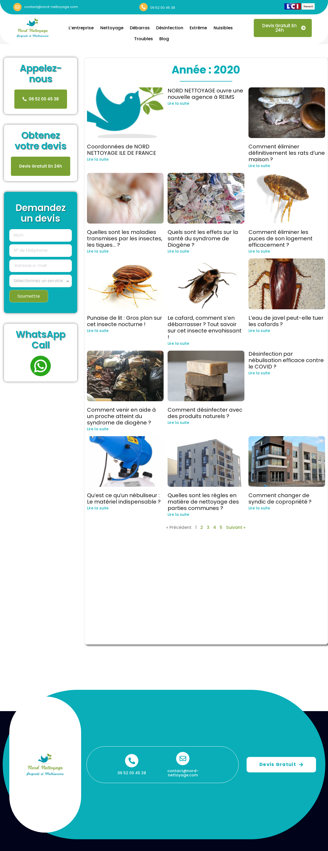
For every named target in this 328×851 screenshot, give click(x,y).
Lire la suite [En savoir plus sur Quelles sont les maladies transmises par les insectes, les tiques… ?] (98, 251)
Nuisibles (221, 28)
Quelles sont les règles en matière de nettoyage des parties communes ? (203, 502)
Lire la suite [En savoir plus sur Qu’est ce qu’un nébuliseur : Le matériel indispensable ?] (98, 508)
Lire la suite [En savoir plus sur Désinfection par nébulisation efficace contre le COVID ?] (259, 373)
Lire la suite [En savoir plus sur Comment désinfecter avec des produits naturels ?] (178, 422)
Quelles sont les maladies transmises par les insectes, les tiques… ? (124, 238)
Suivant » (236, 527)
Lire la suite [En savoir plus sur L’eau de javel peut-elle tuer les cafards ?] (259, 330)
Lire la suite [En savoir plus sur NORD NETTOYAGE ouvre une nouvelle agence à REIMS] (178, 103)
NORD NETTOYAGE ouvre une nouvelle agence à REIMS (205, 94)
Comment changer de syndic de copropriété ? (280, 498)
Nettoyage (112, 28)
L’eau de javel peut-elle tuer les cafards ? (285, 321)
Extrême (197, 28)
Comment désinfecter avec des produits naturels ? (205, 413)
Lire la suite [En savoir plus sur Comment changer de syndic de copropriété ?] (259, 508)
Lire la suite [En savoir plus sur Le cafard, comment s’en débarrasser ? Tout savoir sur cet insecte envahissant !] (178, 343)
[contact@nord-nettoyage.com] (17, 7)
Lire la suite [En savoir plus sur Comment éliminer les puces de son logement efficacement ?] (259, 251)
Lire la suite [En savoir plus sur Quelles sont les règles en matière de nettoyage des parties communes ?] (178, 514)
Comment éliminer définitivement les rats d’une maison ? (286, 153)
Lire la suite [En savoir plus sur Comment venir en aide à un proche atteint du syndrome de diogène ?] (98, 429)
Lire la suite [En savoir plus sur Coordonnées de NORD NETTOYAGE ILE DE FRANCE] (98, 159)
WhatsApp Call (40, 340)
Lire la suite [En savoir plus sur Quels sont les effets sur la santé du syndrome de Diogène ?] (178, 251)
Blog (164, 38)
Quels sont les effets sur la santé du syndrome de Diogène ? (203, 238)
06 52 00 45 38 (162, 7)
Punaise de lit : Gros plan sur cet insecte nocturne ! (124, 321)
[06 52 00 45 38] (143, 7)
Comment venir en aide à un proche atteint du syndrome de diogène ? (121, 416)
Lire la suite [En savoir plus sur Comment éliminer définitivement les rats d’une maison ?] (259, 165)
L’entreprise (82, 28)
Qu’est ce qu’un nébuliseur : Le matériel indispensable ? (124, 498)
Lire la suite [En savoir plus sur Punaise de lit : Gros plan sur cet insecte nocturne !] (98, 330)
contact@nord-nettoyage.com (51, 6)
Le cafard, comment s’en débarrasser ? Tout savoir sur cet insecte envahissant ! (205, 327)
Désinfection (169, 28)
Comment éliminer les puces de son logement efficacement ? (280, 238)
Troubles (143, 38)
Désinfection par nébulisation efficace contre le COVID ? (286, 360)
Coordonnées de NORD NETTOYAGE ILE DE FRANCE (121, 150)
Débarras (140, 28)
